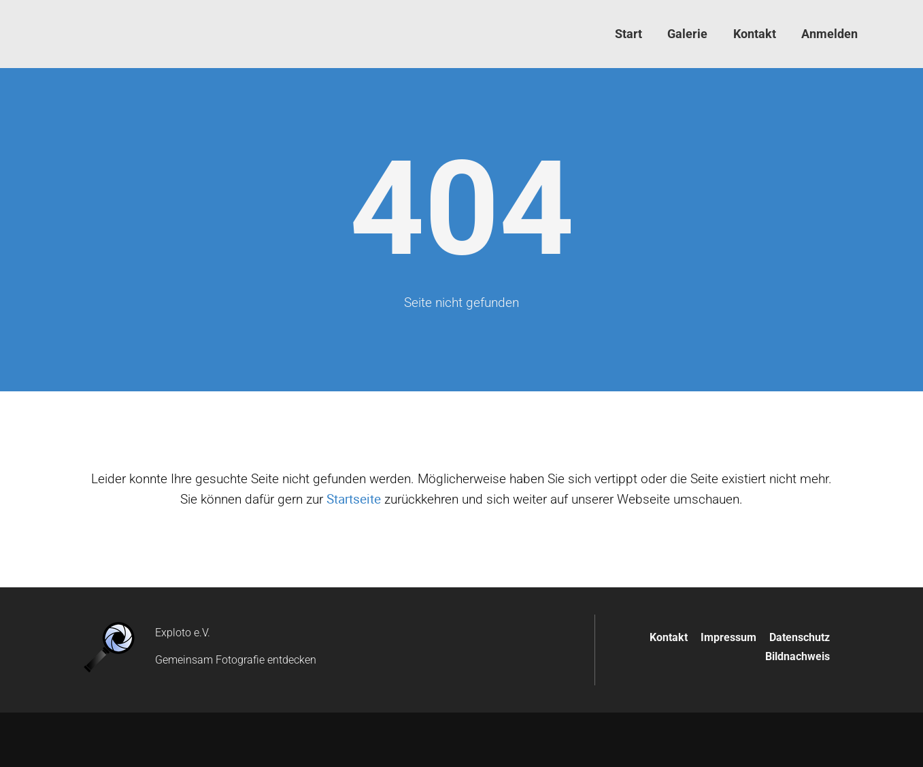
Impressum (728, 637)
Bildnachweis (797, 656)
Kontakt (669, 637)
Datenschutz (799, 637)
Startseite (353, 499)
